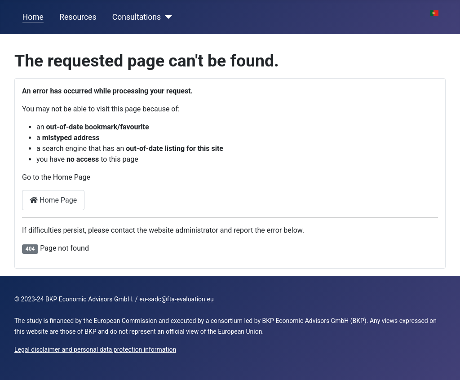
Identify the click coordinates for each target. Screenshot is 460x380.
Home (33, 17)
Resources (77, 17)
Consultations (136, 17)
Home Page (53, 200)
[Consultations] (166, 17)
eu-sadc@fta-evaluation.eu (176, 299)
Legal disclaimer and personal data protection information (95, 349)
